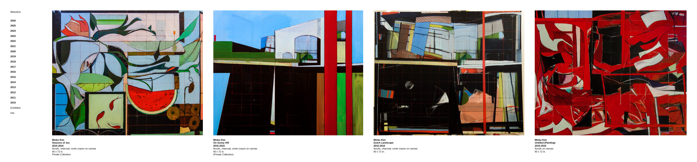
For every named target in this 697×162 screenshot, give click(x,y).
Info (12, 113)
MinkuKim (15, 12)
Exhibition (15, 107)
